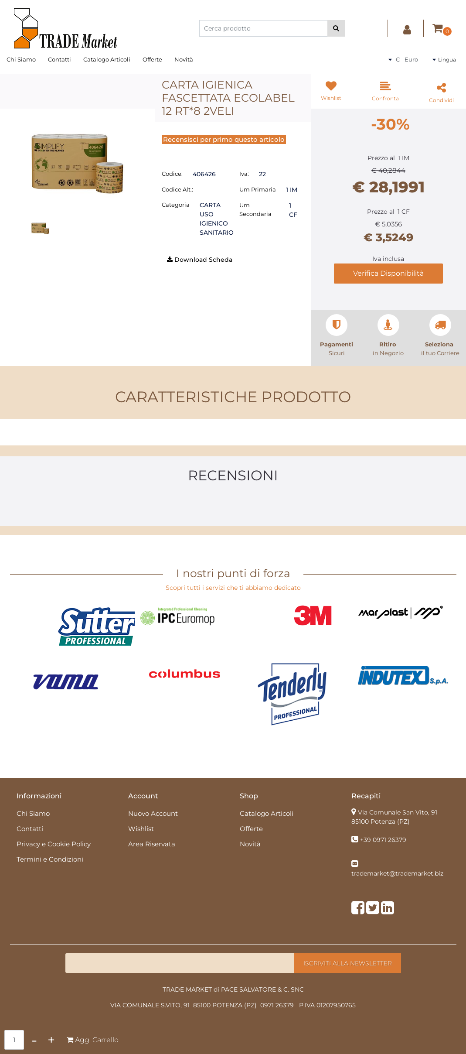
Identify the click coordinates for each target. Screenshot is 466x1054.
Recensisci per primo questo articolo (224, 139)
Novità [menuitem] (183, 59)
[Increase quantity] (51, 1040)
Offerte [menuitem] (152, 59)
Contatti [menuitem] (59, 59)
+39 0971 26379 (383, 840)
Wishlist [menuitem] (141, 829)
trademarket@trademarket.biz (397, 873)
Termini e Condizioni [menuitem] (50, 859)
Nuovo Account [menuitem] (153, 813)
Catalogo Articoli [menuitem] (106, 59)
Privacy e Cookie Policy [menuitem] (54, 844)
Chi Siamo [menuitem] (21, 59)
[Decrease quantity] (34, 1040)
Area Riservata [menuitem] (151, 844)
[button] (336, 28)
